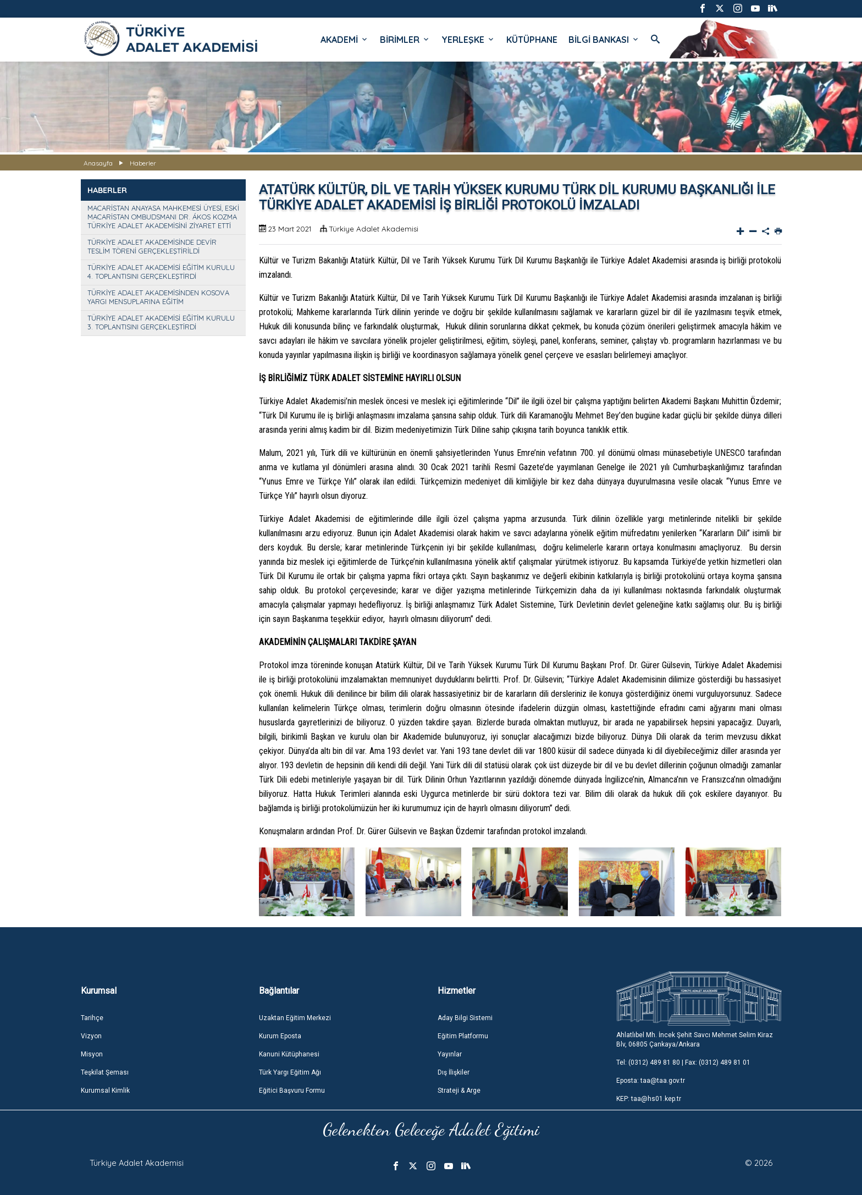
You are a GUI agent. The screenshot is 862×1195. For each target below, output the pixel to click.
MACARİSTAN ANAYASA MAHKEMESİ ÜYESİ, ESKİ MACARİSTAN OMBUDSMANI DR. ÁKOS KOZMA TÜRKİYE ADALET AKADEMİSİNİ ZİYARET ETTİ (163, 216)
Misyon (92, 1054)
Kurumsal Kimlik (105, 1090)
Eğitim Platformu (463, 1036)
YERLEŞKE (468, 39)
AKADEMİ (345, 39)
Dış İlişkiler (453, 1072)
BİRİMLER (405, 39)
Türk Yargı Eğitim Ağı (290, 1072)
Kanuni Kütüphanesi (289, 1054)
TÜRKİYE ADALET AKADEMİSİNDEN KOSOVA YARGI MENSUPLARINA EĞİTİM (158, 297)
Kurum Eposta (280, 1036)
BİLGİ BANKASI (604, 39)
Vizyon (91, 1036)
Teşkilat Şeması (105, 1072)
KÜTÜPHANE (531, 39)
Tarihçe (92, 1018)
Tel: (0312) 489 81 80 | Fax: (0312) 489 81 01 (683, 1062)
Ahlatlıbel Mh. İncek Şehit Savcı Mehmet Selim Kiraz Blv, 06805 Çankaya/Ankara (694, 1039)
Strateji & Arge (459, 1090)
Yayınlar (450, 1054)
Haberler (143, 163)
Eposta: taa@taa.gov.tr (650, 1080)
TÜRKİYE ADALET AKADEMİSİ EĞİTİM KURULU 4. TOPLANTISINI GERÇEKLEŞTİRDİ (161, 271)
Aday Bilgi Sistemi (465, 1018)
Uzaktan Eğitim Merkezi (295, 1018)
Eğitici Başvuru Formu (292, 1090)
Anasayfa (98, 163)
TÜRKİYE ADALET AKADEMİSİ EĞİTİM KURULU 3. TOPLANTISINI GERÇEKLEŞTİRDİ (161, 322)
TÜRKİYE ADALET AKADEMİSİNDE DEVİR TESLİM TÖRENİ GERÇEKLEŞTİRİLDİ (152, 246)
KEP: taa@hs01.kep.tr (648, 1099)
